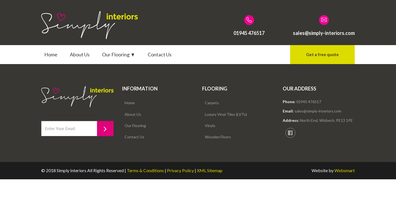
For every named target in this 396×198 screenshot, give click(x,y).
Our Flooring (135, 125)
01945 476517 (308, 101)
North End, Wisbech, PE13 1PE (326, 120)
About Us (80, 54)
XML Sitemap (209, 170)
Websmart (344, 170)
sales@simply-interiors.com (318, 111)
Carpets (212, 102)
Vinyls (210, 125)
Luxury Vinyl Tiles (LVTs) (226, 114)
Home (50, 54)
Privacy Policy (180, 170)
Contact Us (160, 54)
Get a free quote (322, 54)
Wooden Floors (218, 136)
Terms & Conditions (145, 170)
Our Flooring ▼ (118, 54)
